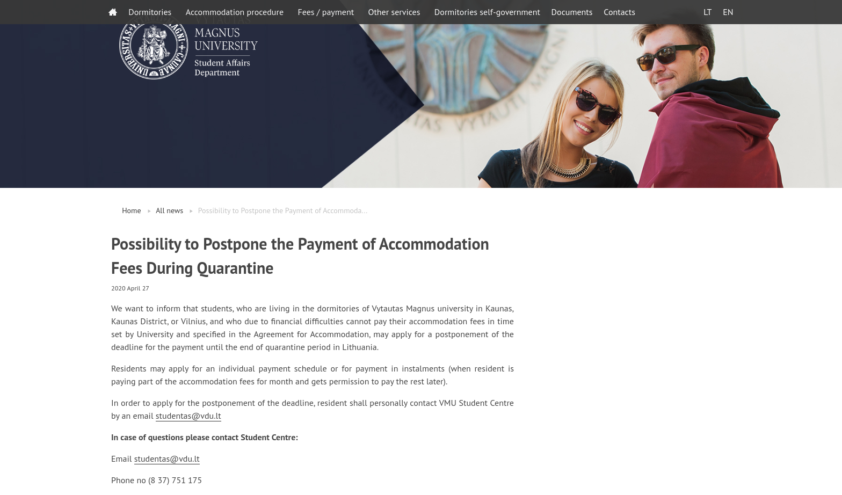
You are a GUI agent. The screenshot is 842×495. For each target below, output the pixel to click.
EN (728, 11)
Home (131, 210)
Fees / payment (325, 11)
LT (707, 11)
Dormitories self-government (487, 11)
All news (169, 210)
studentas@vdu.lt (188, 415)
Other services (394, 11)
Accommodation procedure (235, 11)
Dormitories (149, 11)
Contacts (619, 11)
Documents (572, 11)
